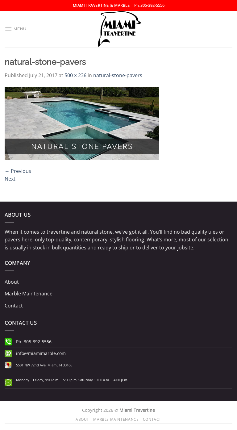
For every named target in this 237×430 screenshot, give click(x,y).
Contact (14, 305)
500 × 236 (75, 75)
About (12, 281)
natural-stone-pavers (117, 75)
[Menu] (16, 28)
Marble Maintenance (28, 293)
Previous (18, 171)
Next (13, 178)
